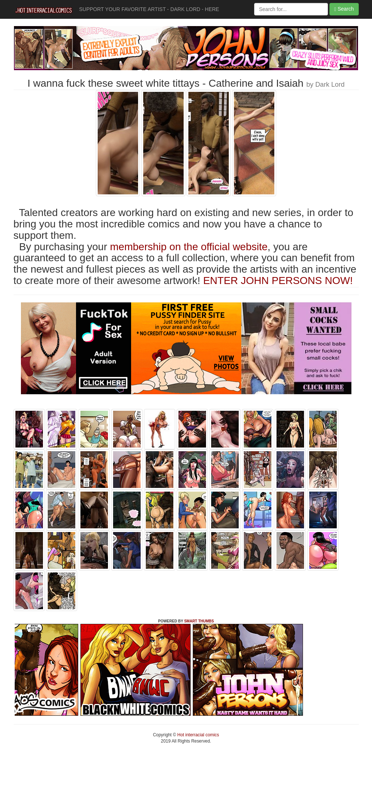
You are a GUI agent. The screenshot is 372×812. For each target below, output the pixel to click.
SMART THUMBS (199, 621)
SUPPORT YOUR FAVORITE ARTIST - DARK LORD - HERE (149, 9)
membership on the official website (189, 246)
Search (344, 9)
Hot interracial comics (197, 734)
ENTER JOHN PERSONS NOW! (278, 280)
